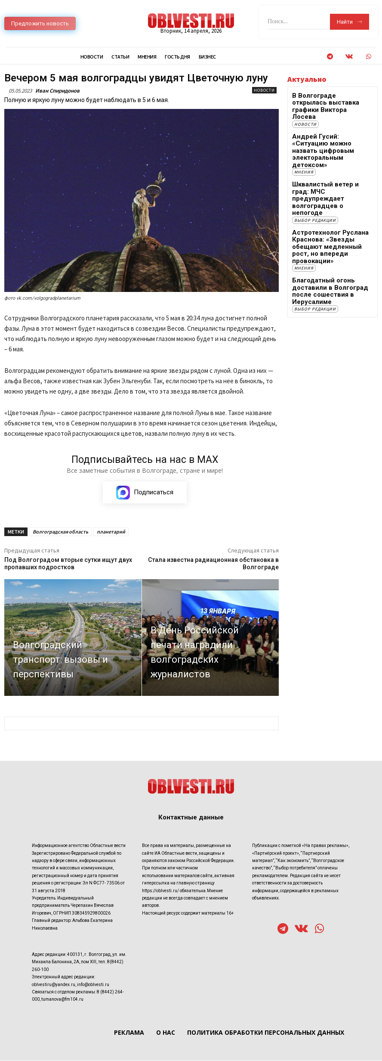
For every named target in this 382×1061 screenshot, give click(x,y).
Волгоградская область (60, 532)
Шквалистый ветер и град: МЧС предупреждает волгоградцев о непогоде (326, 163)
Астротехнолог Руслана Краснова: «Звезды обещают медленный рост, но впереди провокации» (330, 196)
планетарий (111, 532)
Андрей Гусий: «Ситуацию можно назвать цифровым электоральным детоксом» (328, 132)
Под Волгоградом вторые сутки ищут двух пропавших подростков (68, 564)
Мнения (304, 145)
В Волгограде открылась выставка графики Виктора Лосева (326, 101)
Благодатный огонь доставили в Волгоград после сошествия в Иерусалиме (322, 233)
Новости (264, 90)
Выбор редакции (315, 175)
